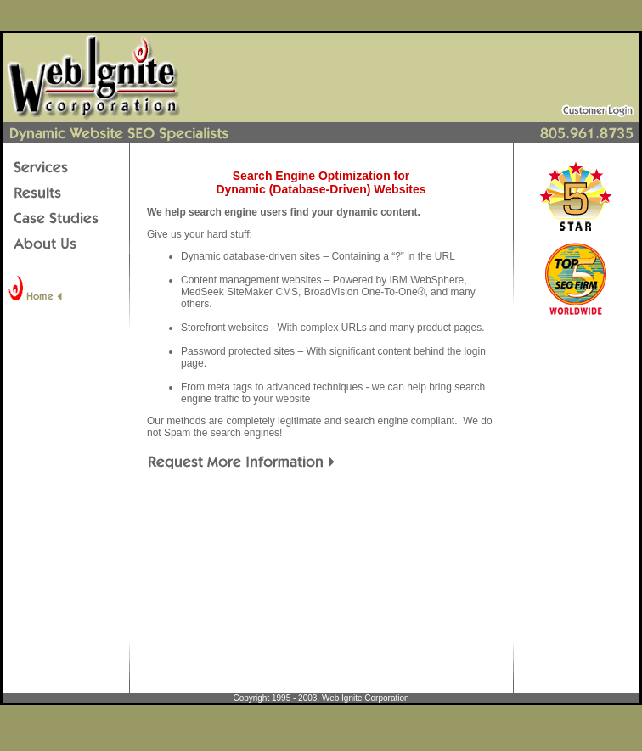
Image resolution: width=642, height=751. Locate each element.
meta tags (229, 387)
